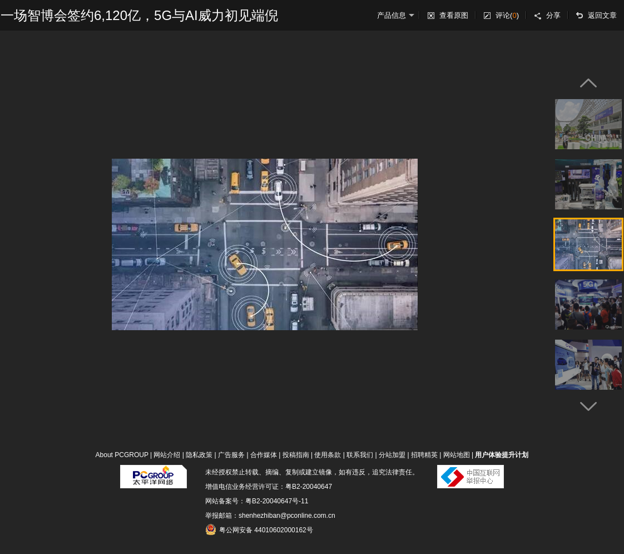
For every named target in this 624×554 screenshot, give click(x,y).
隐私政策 (199, 455)
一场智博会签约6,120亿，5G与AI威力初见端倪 (139, 15)
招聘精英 (424, 455)
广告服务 (231, 455)
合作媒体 (263, 455)
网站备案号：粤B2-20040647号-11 (256, 501)
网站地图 (456, 455)
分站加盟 (392, 455)
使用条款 (327, 455)
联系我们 (359, 455)
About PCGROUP (122, 455)
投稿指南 (296, 455)
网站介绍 (166, 455)
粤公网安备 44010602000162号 (259, 529)
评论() (507, 15)
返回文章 (602, 15)
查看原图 (453, 15)
